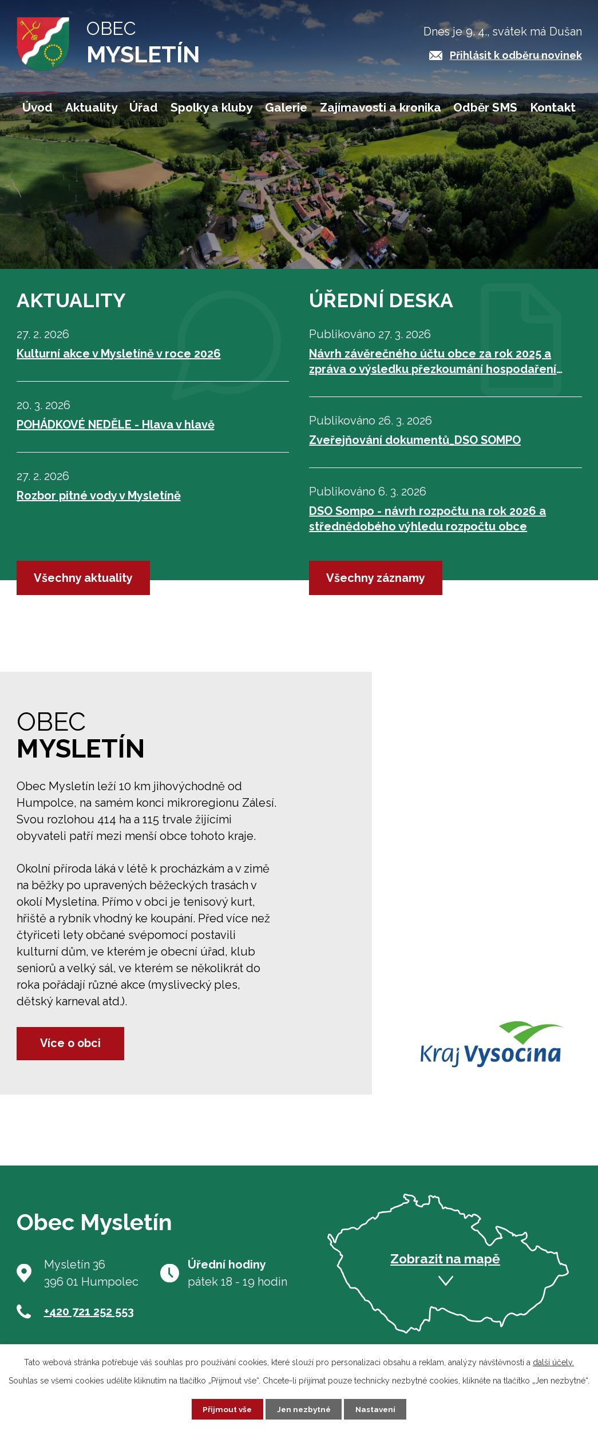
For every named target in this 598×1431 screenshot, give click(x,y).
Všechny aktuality (83, 578)
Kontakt (553, 107)
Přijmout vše (225, 1408)
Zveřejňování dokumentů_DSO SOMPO (415, 440)
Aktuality (91, 107)
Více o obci (74, 1043)
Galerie (286, 107)
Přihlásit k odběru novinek (516, 55)
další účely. (553, 1361)
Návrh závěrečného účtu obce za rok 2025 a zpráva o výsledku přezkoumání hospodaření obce (432, 362)
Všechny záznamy (375, 578)
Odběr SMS (485, 107)
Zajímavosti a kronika (380, 107)
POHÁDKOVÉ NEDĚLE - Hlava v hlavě (116, 424)
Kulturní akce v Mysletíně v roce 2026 (119, 353)
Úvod (37, 107)
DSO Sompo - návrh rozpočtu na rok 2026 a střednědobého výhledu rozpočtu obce (427, 518)
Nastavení (377, 1408)
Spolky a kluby (211, 107)
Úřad (143, 107)
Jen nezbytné (303, 1408)
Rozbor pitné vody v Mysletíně (99, 495)
